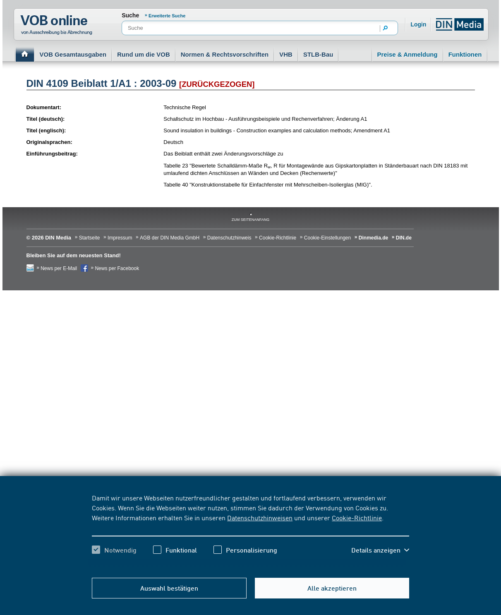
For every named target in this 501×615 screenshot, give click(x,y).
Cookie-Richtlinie (357, 517)
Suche (130, 15)
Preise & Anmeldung (407, 54)
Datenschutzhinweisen (259, 517)
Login (418, 24)
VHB (285, 54)
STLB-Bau (318, 54)
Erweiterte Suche (167, 15)
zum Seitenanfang (251, 220)
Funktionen (465, 54)
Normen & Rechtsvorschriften (225, 54)
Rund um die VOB (143, 54)
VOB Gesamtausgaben (73, 54)
